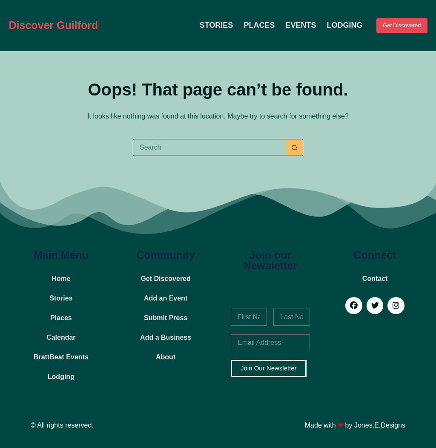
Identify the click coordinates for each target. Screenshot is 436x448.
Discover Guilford (53, 25)
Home (61, 278)
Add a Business (165, 337)
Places (259, 25)
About (165, 357)
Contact (375, 278)
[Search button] (294, 147)
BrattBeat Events (61, 357)
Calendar (60, 337)
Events (300, 25)
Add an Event (165, 298)
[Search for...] (209, 147)
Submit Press (165, 317)
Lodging (344, 25)
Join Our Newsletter (269, 368)
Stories (216, 25)
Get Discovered (402, 25)
